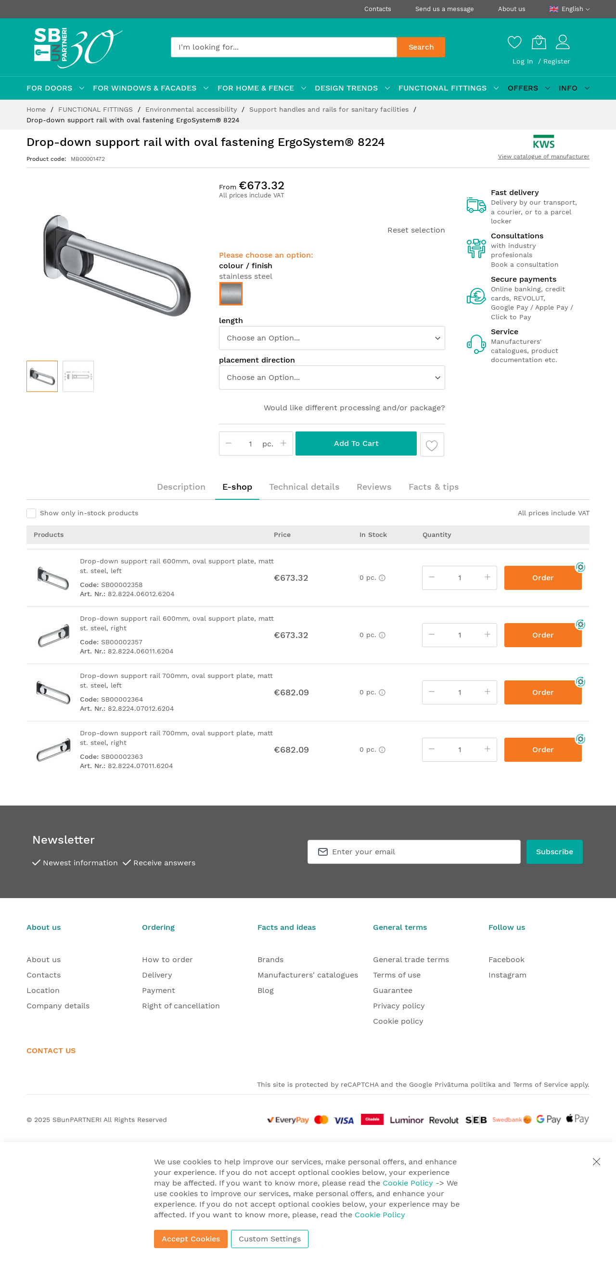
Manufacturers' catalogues (307, 974)
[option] (231, 294)
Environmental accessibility (192, 109)
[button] (78, 376)
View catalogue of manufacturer (544, 156)
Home (37, 109)
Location (43, 990)
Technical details (304, 487)
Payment (158, 990)
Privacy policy (399, 1005)
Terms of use (397, 974)
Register (556, 61)
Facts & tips (434, 487)
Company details (58, 1005)
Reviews (374, 487)
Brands (270, 959)
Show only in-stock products (89, 513)
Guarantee (392, 990)
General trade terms (411, 959)
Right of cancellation (181, 1005)
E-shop (237, 487)
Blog (265, 990)
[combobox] (284, 47)
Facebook (506, 959)
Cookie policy (398, 1021)
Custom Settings (270, 1238)
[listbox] (332, 296)
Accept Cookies (191, 1238)
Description (181, 487)
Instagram (507, 974)
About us (512, 9)
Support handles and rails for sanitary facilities (330, 109)
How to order (167, 959)
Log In (524, 61)
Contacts (377, 9)
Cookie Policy (408, 1182)
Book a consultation (525, 264)
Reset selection (416, 230)
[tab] (181, 487)
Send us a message (444, 9)
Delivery (157, 974)
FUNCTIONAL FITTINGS (96, 109)
